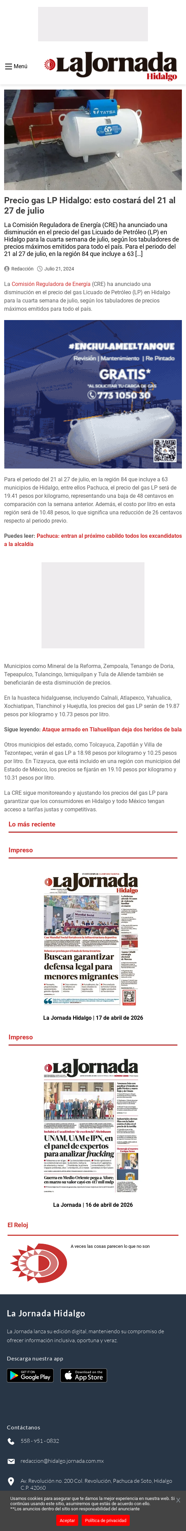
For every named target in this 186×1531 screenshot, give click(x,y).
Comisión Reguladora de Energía (51, 284)
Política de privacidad (105, 1520)
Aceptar (67, 1520)
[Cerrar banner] (178, 1501)
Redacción (22, 268)
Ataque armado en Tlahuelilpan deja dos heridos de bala (112, 729)
